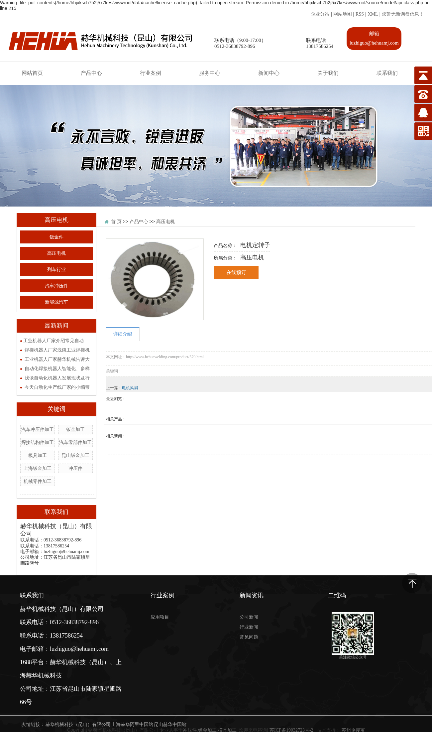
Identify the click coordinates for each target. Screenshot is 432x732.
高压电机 (56, 253)
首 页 (116, 221)
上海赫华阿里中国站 (132, 724)
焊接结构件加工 (37, 442)
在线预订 (236, 272)
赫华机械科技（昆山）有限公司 (78, 724)
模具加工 (37, 455)
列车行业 (56, 269)
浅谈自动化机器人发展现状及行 (57, 377)
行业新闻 (249, 627)
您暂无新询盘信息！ (403, 14)
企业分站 (320, 14)
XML (373, 14)
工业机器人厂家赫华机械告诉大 (57, 359)
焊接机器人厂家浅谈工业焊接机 (57, 350)
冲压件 (75, 468)
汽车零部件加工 (75, 442)
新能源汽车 (56, 302)
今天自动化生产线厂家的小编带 (57, 387)
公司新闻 (249, 617)
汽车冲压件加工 (37, 429)
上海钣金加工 (38, 468)
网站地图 (342, 14)
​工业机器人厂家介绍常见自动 (53, 340)
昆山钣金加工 (75, 455)
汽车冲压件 (56, 285)
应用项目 (160, 617)
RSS (360, 14)
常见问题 (249, 637)
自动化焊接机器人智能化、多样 (57, 368)
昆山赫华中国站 (170, 724)
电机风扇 (130, 387)
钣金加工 (75, 429)
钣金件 (56, 236)
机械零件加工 (38, 481)
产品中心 (139, 221)
